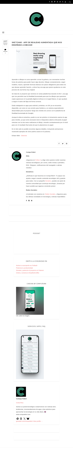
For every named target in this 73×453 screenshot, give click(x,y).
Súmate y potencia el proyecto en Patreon (30, 270)
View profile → (38, 421)
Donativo (48, 181)
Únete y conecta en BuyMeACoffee (27, 273)
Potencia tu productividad (24, 268)
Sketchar (24, 135)
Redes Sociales (50, 194)
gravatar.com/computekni (24, 421)
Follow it (38, 160)
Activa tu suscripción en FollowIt (26, 265)
